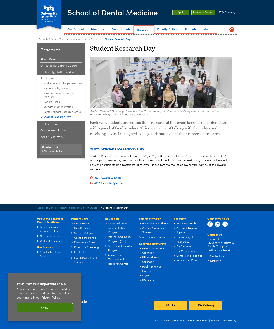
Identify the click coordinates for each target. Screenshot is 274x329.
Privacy (215, 321)
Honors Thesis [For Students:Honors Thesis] (51, 102)
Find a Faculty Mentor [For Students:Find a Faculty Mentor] (56, 88)
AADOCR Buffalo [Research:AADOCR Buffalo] (51, 137)
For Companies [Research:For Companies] (50, 124)
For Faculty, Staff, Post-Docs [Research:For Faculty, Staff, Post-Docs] (58, 72)
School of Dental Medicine (113, 12)
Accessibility (229, 321)
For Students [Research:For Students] (94, 39)
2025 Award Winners (107, 177)
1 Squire (170, 305)
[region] (44, 297)
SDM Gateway (227, 12)
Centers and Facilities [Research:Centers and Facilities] (54, 130)
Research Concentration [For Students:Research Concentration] (58, 107)
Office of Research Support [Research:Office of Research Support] (58, 65)
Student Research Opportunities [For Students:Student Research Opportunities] (62, 83)
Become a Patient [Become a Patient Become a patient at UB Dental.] (202, 12)
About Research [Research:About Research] (51, 59)
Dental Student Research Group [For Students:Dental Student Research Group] (62, 112)
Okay (44, 307)
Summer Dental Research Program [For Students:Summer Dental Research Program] (58, 95)
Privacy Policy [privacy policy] (50, 297)
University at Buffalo (173, 321)
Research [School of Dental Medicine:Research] (78, 39)
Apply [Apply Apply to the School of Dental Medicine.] (178, 12)
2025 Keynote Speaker (109, 183)
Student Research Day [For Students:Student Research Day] (57, 117)
